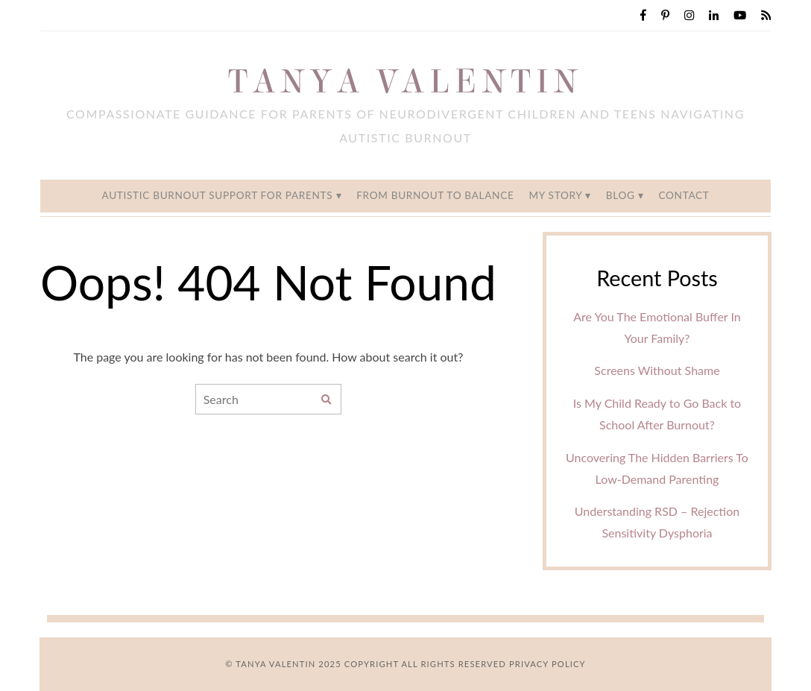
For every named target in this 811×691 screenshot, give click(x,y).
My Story (554, 195)
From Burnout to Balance (435, 195)
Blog (620, 195)
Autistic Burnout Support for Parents (216, 195)
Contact (683, 195)
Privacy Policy (547, 664)
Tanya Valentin (405, 81)
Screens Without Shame (656, 370)
